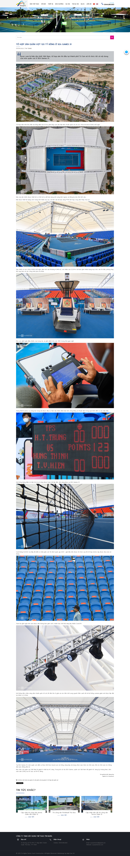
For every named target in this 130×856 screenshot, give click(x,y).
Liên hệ (89, 4)
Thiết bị (50, 4)
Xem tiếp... (31, 817)
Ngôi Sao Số (70, 853)
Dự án (68, 4)
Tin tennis (28, 48)
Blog (82, 4)
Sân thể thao (34, 4)
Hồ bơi (43, 4)
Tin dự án (75, 4)
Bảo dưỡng (59, 4)
